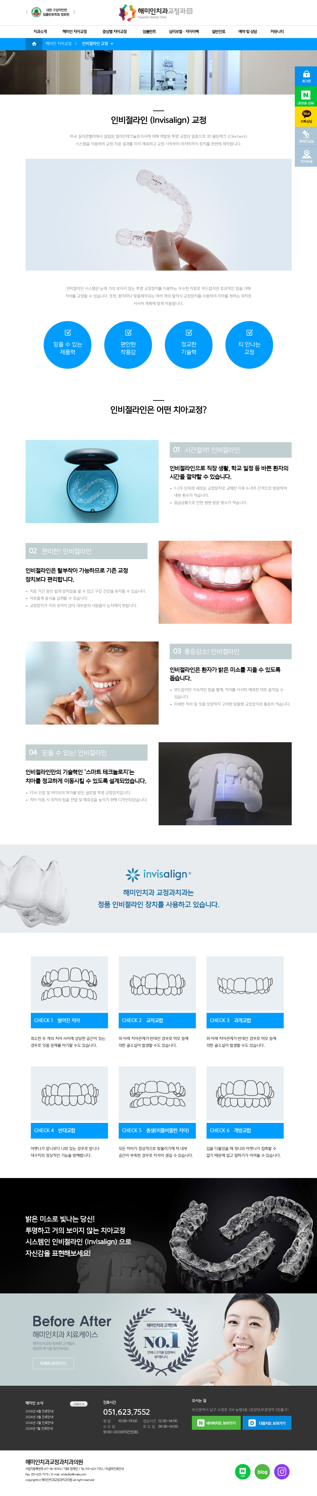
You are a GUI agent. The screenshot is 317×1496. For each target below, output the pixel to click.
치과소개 (40, 31)
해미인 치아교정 (75, 31)
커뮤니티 (277, 31)
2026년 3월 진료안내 (39, 1417)
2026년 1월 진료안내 (39, 1428)
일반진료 (218, 31)
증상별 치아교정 (114, 31)
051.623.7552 (126, 1412)
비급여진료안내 (115, 1469)
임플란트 (149, 31)
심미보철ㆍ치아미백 (184, 31)
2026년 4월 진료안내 (39, 1411)
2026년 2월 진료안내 (39, 1422)
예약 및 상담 (247, 31)
